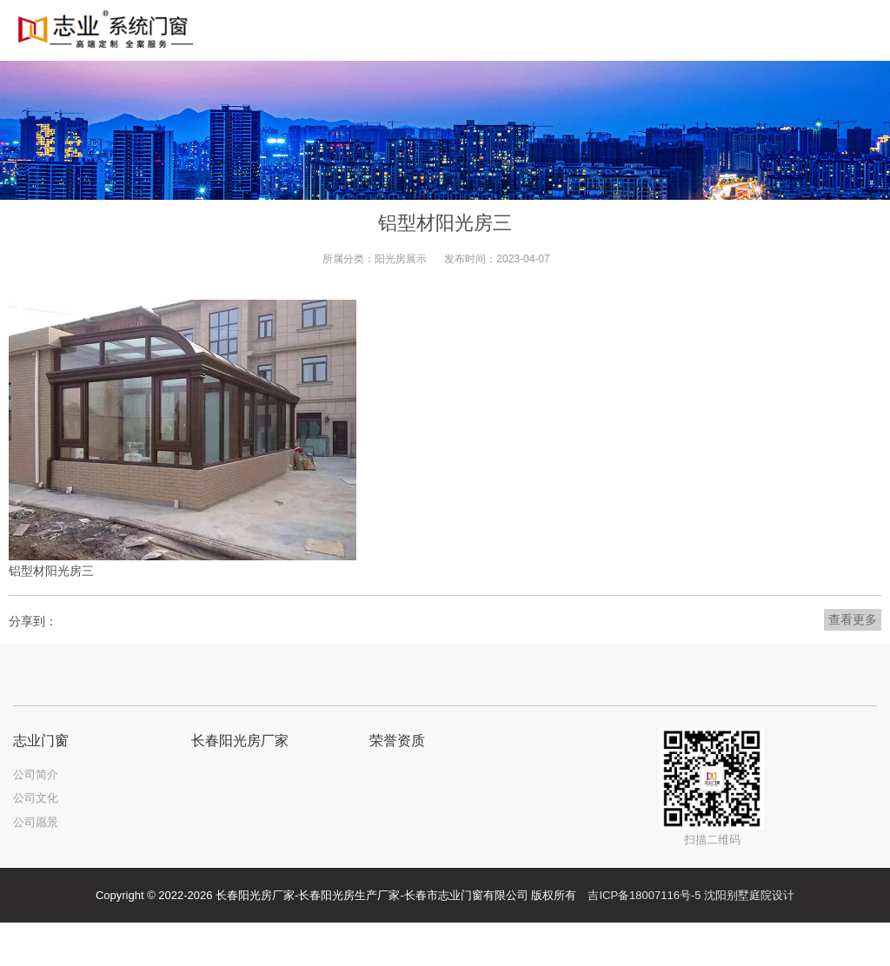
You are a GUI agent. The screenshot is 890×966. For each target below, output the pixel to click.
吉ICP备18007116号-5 (644, 895)
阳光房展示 (401, 259)
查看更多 (852, 619)
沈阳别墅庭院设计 (749, 895)
